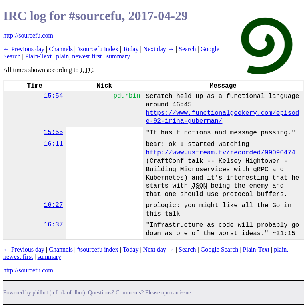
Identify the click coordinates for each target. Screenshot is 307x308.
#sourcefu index (97, 49)
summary (118, 56)
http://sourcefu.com (28, 35)
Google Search (220, 249)
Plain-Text (38, 56)
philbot (40, 293)
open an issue (176, 293)
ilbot (78, 293)
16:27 (53, 205)
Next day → (158, 49)
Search (187, 49)
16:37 (53, 224)
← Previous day (23, 49)
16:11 (53, 144)
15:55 (53, 132)
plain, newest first (79, 56)
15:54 (53, 96)
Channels (61, 49)
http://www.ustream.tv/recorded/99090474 (220, 152)
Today (131, 49)
